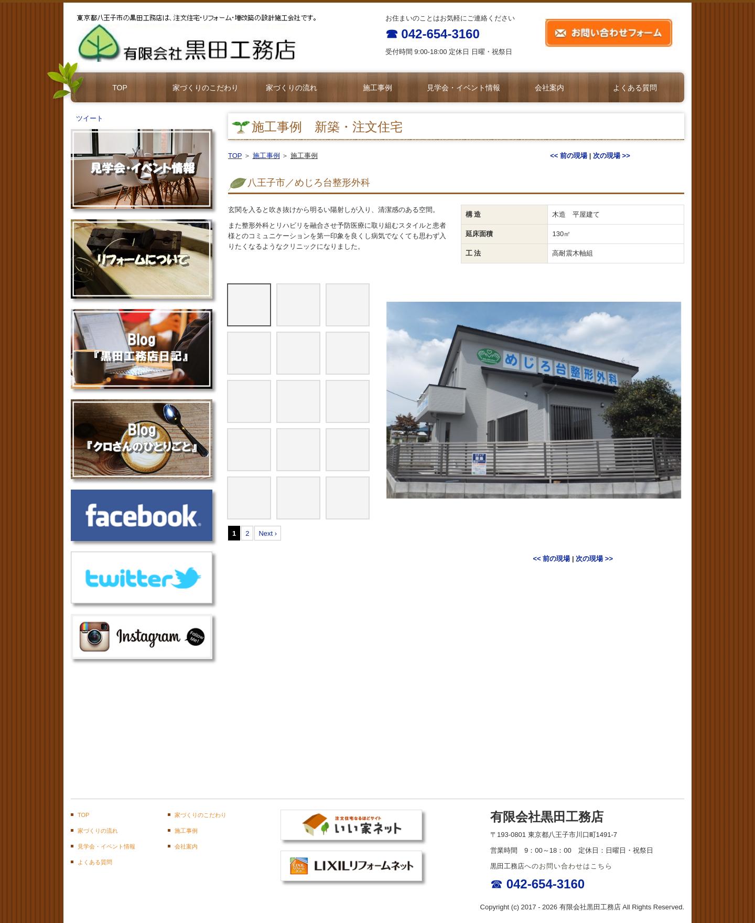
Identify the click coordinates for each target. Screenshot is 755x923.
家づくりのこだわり (205, 87)
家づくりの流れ (291, 87)
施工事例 (377, 87)
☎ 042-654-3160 (432, 34)
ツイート (89, 118)
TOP (119, 87)
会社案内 (549, 87)
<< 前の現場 (568, 156)
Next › (267, 533)
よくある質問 (635, 87)
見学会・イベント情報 (463, 87)
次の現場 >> (611, 156)
